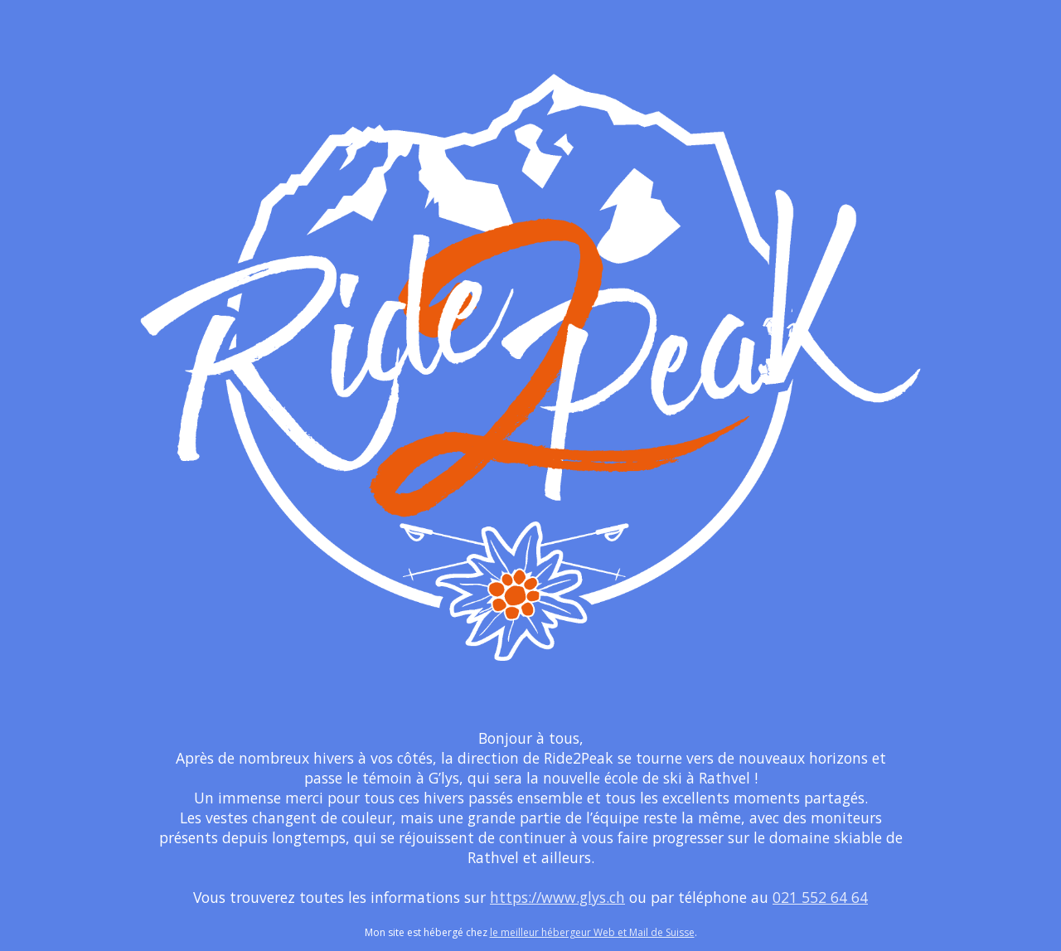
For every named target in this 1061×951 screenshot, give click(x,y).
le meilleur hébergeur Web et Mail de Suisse (592, 932)
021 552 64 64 (820, 897)
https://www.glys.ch (557, 897)
